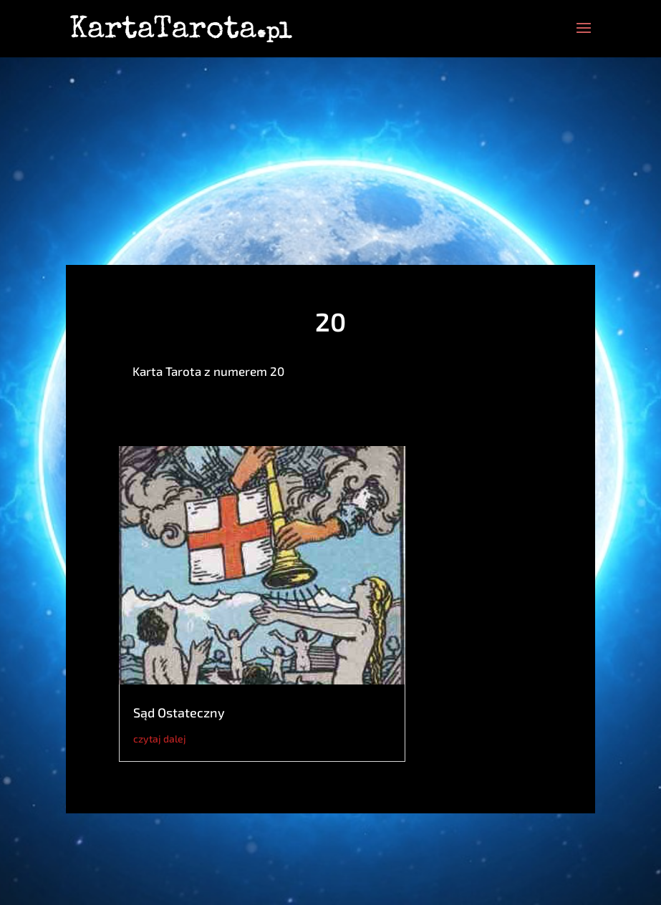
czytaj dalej (159, 738)
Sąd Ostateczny (179, 712)
